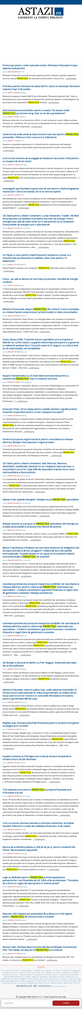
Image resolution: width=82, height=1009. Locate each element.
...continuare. (71, 78)
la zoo (52, 979)
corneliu (22, 983)
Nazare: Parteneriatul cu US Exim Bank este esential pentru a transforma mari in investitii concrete (36, 377)
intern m (31, 979)
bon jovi (40, 979)
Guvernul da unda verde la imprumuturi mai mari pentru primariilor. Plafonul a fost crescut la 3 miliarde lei (41, 136)
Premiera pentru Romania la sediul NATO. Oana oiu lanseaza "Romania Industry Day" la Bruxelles (41, 88)
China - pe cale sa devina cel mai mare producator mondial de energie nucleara (40, 280)
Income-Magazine (25, 382)
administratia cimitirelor (62, 983)
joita (50, 981)
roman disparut (26, 974)
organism (76, 970)
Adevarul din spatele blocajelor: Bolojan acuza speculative (41, 499)
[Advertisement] (41, 38)
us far (47, 983)
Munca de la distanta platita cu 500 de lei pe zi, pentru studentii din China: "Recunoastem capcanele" (39, 848)
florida (76, 983)
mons (49, 970)
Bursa (22, 285)
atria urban (26, 977)
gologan (10, 981)
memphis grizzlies (35, 983)
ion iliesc (14, 974)
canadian (74, 981)
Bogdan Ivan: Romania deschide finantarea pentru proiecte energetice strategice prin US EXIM (41, 724)
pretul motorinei (12, 977)
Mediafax (23, 93)
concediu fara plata (43, 974)
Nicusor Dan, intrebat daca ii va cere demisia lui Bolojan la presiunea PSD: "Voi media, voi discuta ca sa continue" (39, 948)
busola (64, 979)
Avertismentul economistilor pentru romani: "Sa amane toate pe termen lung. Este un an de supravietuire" (36, 112)
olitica (56, 974)
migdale (23, 979)
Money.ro (23, 316)
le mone (55, 986)
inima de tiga (74, 979)
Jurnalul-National (25, 503)
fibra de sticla (25, 972)
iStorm (39, 997)
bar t (3, 970)
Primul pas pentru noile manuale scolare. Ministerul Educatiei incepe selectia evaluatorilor (40, 67)
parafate (75, 974)
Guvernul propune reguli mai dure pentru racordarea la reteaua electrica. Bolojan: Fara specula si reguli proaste (38, 441)
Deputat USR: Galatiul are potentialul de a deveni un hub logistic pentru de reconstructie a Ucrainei (37, 915)
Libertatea (23, 165)
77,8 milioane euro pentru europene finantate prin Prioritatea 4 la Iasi (37, 791)
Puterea (22, 763)
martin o (14, 983)
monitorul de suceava (34, 985)
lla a (18, 970)
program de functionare (36, 981)
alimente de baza (10, 972)
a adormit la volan (52, 972)
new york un (37, 972)
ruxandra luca (39, 970)
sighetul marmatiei (40, 977)
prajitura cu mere (57, 977)
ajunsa (62, 986)
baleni (3, 981)
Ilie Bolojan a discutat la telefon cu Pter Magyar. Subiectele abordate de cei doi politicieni (39, 664)
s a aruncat (57, 970)
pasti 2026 (20, 981)
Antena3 (22, 446)
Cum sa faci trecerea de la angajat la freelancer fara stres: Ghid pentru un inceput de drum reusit (41, 160)
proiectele (11, 970)
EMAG (41, 967)
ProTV (22, 72)
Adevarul (23, 117)
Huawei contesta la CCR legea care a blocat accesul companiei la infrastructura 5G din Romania (37, 758)
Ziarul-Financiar (25, 228)
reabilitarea (65, 974)
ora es (58, 979)
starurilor (67, 970)
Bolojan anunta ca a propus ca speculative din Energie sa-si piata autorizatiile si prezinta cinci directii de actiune (41, 525)
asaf (46, 979)
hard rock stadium (61, 981)
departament (26, 970)
